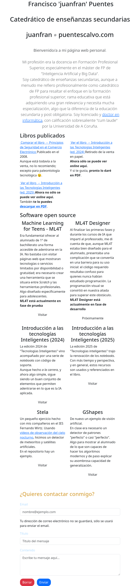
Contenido (27, 550)
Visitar (42, 315)
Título (24, 533)
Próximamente (92, 318)
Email (24, 504)
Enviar (44, 582)
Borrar (27, 582)
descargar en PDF (33, 206)
